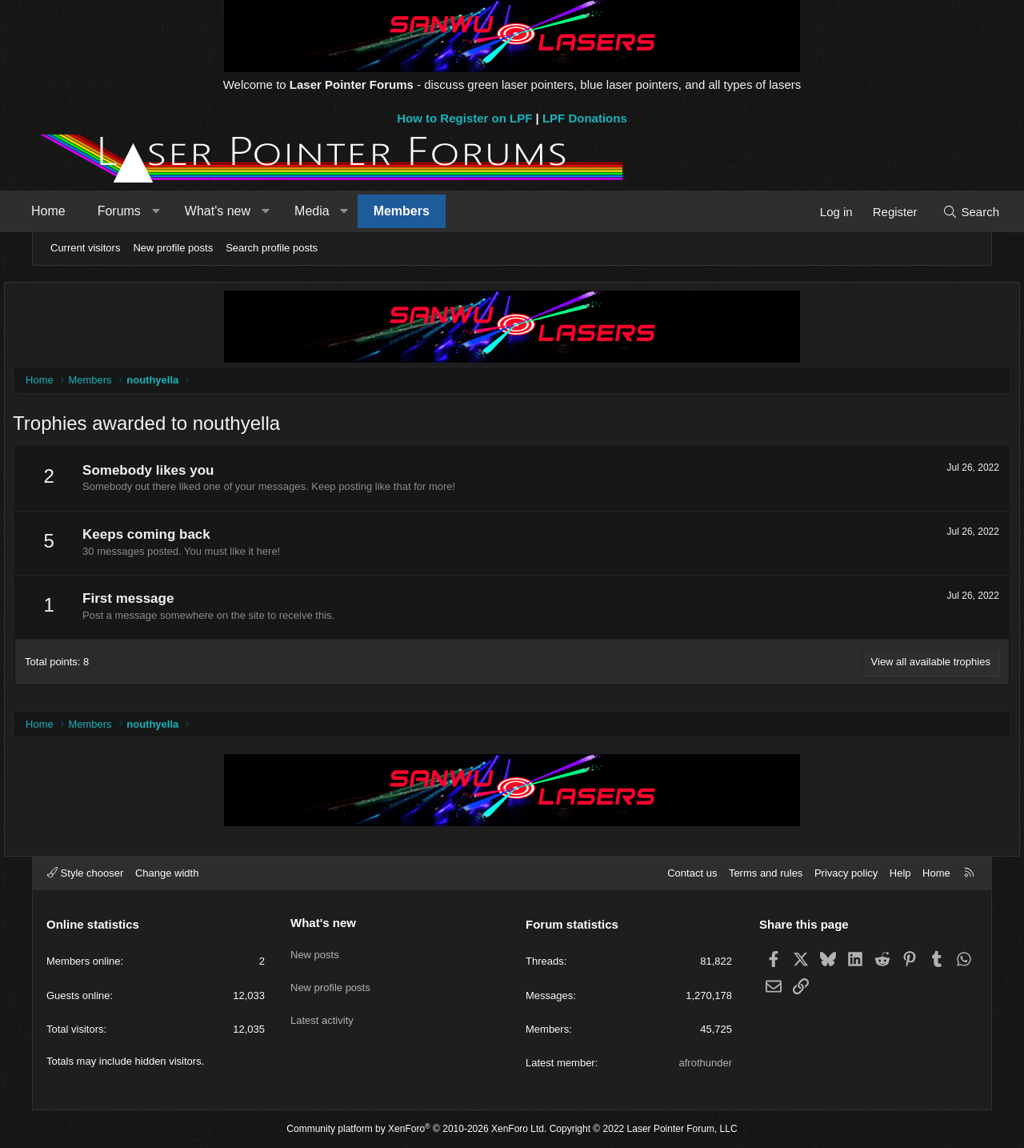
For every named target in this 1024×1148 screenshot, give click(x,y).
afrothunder (706, 1063)
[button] (180, 211)
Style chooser (85, 873)
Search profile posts (272, 248)
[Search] (946, 211)
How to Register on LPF (464, 118)
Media (336, 211)
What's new (242, 211)
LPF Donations (584, 118)
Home (73, 211)
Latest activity (322, 1008)
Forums (144, 211)
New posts (314, 950)
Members (426, 211)
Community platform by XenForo (416, 1128)
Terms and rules (765, 873)
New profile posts (173, 248)
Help (900, 873)
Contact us (692, 873)
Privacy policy (846, 873)
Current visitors (85, 248)
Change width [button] (167, 873)
